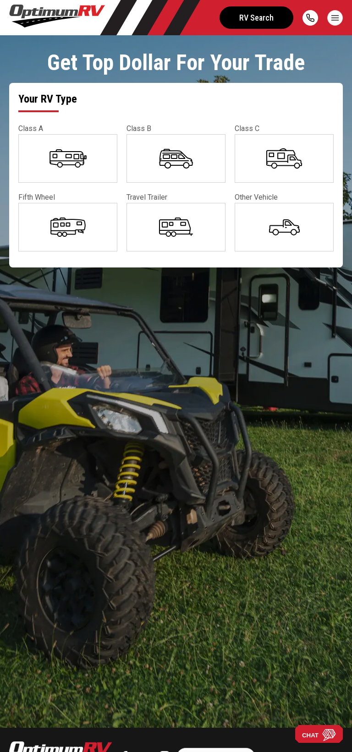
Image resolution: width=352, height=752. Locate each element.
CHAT (319, 735)
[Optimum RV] (57, 18)
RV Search (256, 17)
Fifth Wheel (36, 197)
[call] (310, 17)
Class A (30, 128)
